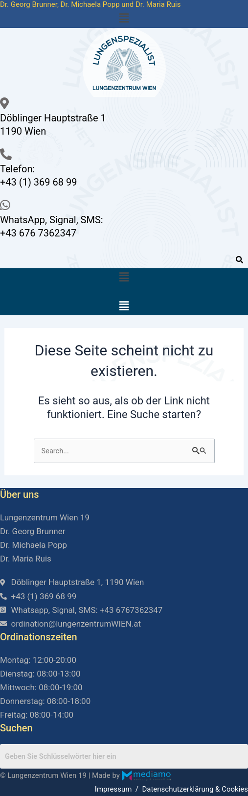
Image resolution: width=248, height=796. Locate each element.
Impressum (113, 789)
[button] (123, 18)
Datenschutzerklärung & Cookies (195, 789)
